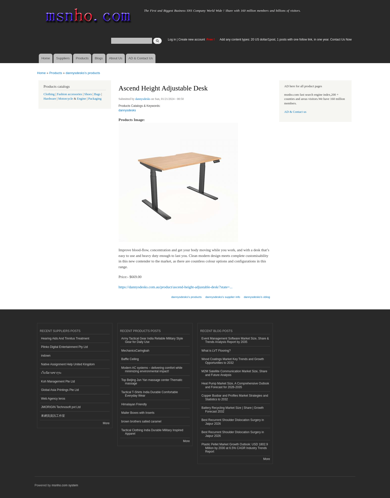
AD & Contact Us (141, 58)
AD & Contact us (295, 112)
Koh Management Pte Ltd (58, 381)
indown (45, 355)
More (106, 423)
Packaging (94, 98)
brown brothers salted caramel (141, 421)
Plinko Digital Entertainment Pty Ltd (64, 347)
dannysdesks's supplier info (222, 296)
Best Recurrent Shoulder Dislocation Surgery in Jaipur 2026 (232, 421)
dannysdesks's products (83, 73)
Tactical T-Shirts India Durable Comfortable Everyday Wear (149, 393)
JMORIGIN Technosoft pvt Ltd (61, 407)
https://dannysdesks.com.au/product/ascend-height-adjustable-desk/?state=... (176, 287)
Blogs (99, 58)
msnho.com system (65, 485)
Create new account (192, 39)
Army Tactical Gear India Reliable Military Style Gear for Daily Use (152, 340)
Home (45, 58)
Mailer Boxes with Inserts (137, 413)
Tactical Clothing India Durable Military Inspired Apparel (152, 431)
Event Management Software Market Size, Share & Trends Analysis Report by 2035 (235, 340)
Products (82, 58)
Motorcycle (65, 98)
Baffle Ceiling (130, 359)
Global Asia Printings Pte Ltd (60, 390)
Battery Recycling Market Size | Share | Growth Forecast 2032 (232, 409)
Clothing (49, 94)
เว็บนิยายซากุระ (51, 372)
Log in (172, 39)
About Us (115, 58)
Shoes (88, 94)
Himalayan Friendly (134, 404)
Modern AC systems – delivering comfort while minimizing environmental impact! (152, 369)
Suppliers (63, 58)
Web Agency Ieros (53, 398)
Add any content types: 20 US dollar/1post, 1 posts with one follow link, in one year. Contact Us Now (286, 39)
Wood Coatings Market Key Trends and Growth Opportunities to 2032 (232, 360)
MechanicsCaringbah (135, 350)
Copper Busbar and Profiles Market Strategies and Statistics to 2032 (234, 397)
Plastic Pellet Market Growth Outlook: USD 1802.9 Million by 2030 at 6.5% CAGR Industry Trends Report (234, 448)
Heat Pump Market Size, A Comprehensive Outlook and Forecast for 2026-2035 (235, 385)
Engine (81, 98)
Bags (97, 94)
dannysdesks (142, 99)
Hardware (50, 98)
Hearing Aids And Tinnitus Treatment (65, 338)
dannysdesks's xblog (257, 296)
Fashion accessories (69, 94)
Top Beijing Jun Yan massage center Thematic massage (152, 381)
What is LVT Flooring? (216, 350)
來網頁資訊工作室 (53, 415)
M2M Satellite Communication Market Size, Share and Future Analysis (234, 373)
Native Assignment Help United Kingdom (68, 364)
